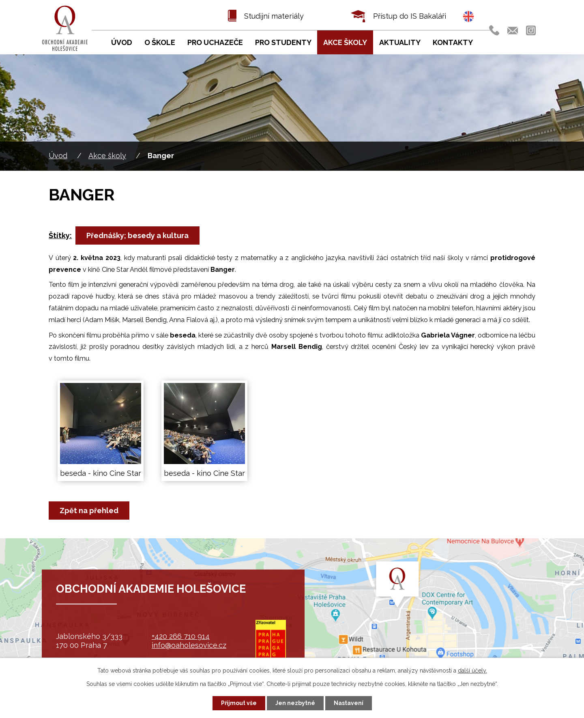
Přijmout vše (239, 703)
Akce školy (107, 155)
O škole (159, 42)
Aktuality (400, 42)
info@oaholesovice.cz (189, 645)
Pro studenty (283, 42)
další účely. (472, 670)
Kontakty (453, 42)
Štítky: (60, 235)
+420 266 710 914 (181, 636)
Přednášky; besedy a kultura (137, 235)
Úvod (58, 155)
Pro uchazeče (215, 42)
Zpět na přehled (89, 510)
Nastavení (348, 703)
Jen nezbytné (295, 703)
